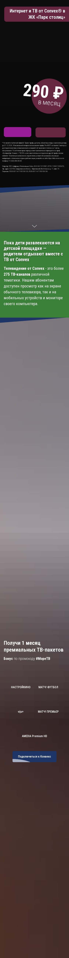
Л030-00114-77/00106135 (18, 171)
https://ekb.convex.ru (54, 158)
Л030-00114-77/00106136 (38, 171)
